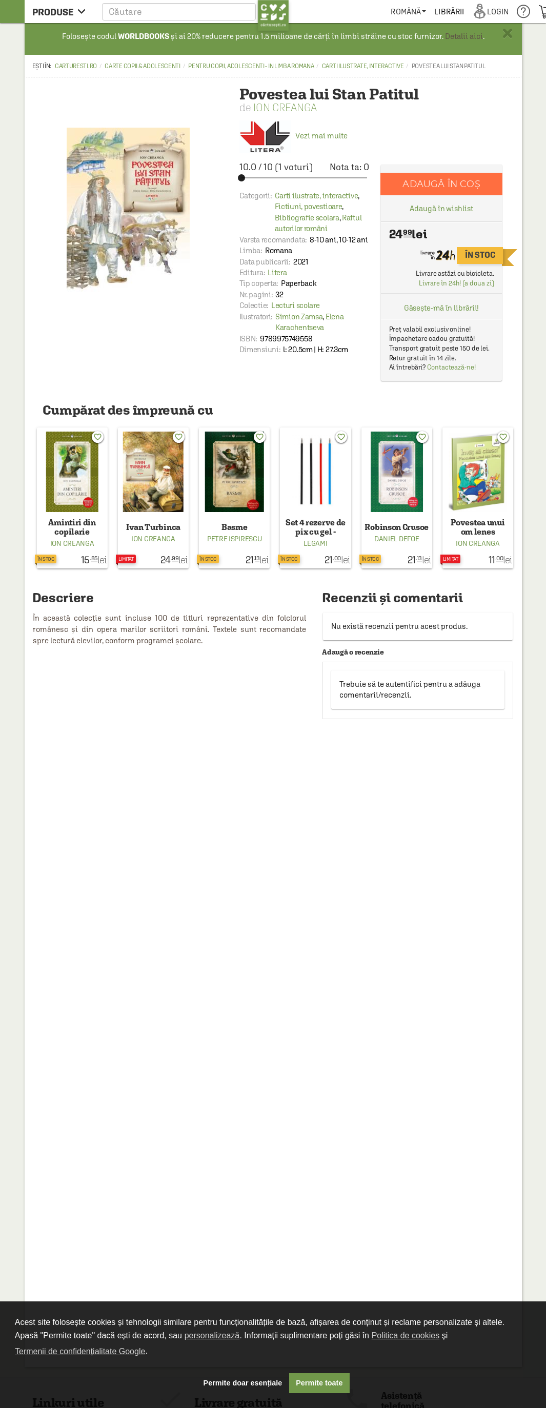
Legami (315, 543)
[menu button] (62, 11)
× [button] (507, 33)
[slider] (304, 178)
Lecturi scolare (295, 305)
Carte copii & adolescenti (142, 66)
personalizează (212, 1335)
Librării (449, 11)
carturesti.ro (76, 66)
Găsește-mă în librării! (441, 307)
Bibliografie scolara (307, 217)
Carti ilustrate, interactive (363, 66)
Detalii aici (464, 36)
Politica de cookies (406, 1335)
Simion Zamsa (298, 316)
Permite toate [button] (319, 1383)
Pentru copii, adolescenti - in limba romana (251, 66)
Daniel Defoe (396, 539)
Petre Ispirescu (234, 539)
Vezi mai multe (293, 135)
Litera (277, 272)
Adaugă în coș (441, 183)
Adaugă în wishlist (441, 208)
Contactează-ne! (451, 367)
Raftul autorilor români (318, 223)
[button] (195, 11)
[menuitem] (408, 11)
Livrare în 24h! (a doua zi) (456, 283)
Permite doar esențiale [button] (243, 1383)
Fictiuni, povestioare (308, 206)
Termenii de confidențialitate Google (80, 1351)
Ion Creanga (285, 107)
